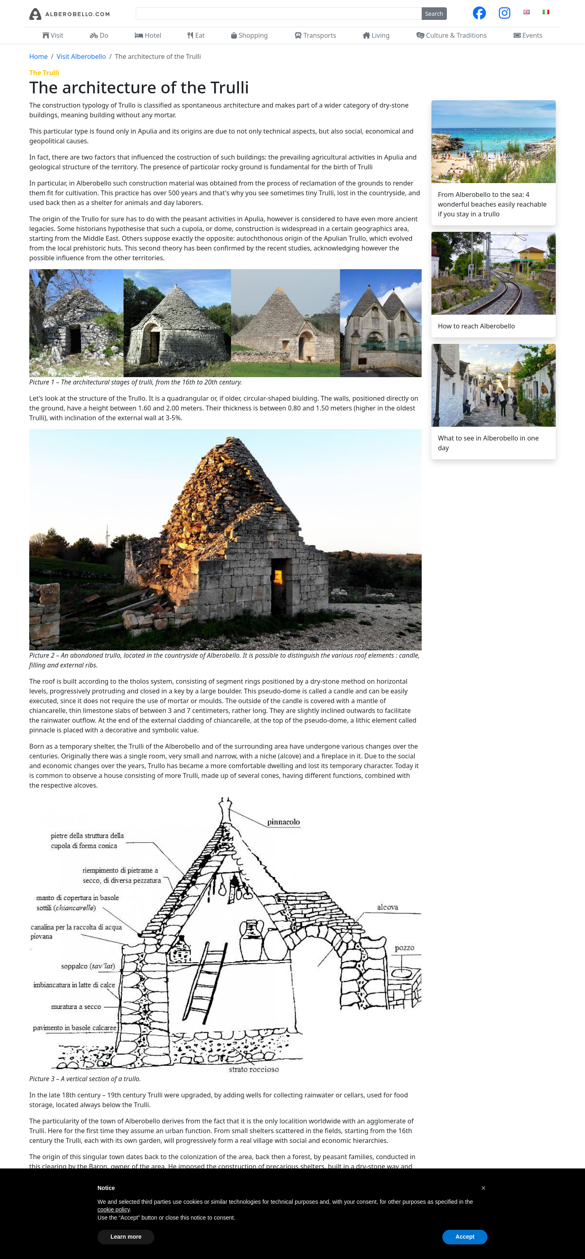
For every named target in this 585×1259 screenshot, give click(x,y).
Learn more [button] (125, 1236)
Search (434, 13)
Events (528, 35)
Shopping (249, 35)
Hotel (148, 35)
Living (376, 35)
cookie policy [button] (114, 1209)
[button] (483, 1187)
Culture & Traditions (451, 35)
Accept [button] (464, 1236)
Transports (315, 35)
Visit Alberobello (81, 56)
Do (99, 35)
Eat (196, 35)
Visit (53, 35)
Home (38, 56)
